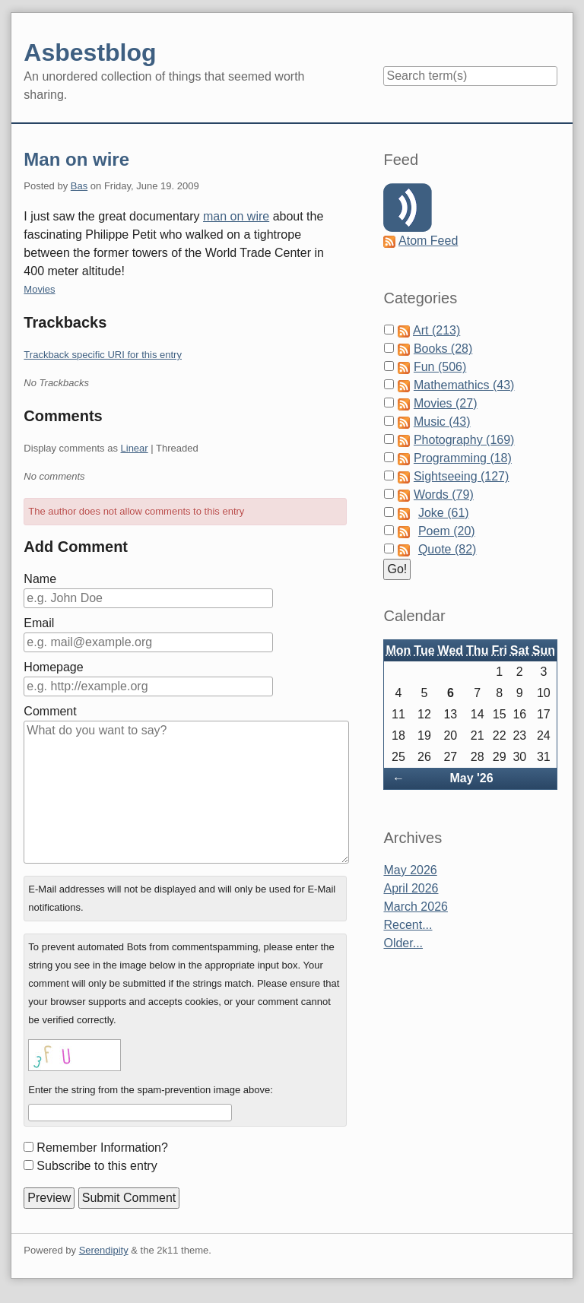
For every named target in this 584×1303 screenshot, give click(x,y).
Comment (50, 711)
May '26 (471, 778)
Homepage (53, 667)
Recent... (407, 924)
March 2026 (415, 906)
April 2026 (410, 888)
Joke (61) (443, 512)
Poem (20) (446, 531)
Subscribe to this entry (96, 1165)
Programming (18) (463, 458)
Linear (134, 448)
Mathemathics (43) (464, 385)
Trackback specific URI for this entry (103, 354)
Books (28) (443, 348)
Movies (39, 289)
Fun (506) (440, 366)
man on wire (236, 216)
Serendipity (104, 1250)
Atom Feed (428, 240)
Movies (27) (446, 403)
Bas (79, 186)
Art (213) (436, 330)
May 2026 (409, 870)
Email (39, 623)
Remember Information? (102, 1147)
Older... (403, 943)
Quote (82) (447, 549)
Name (40, 578)
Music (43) (442, 421)
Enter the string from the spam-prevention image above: (150, 1089)
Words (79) (444, 494)
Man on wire (76, 159)
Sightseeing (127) (461, 476)
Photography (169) (464, 439)
